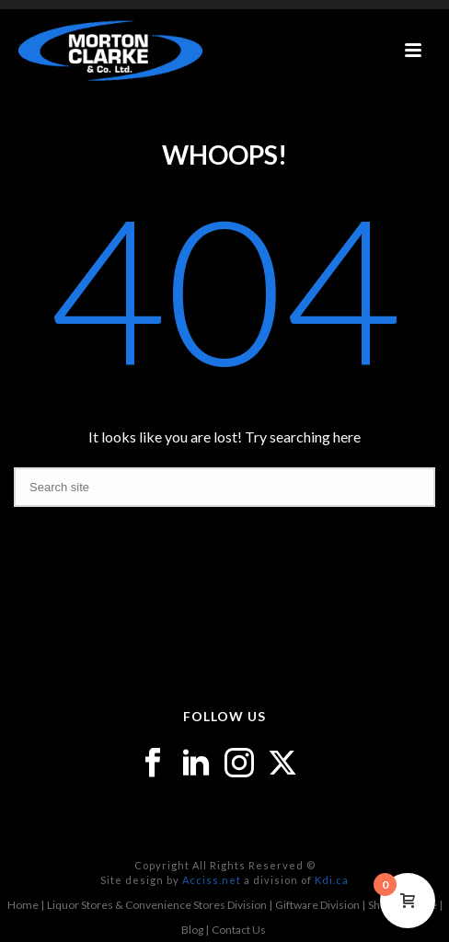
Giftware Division (317, 905)
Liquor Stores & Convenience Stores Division (157, 905)
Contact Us (239, 929)
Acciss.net (211, 880)
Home (23, 905)
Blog (192, 929)
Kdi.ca (332, 880)
